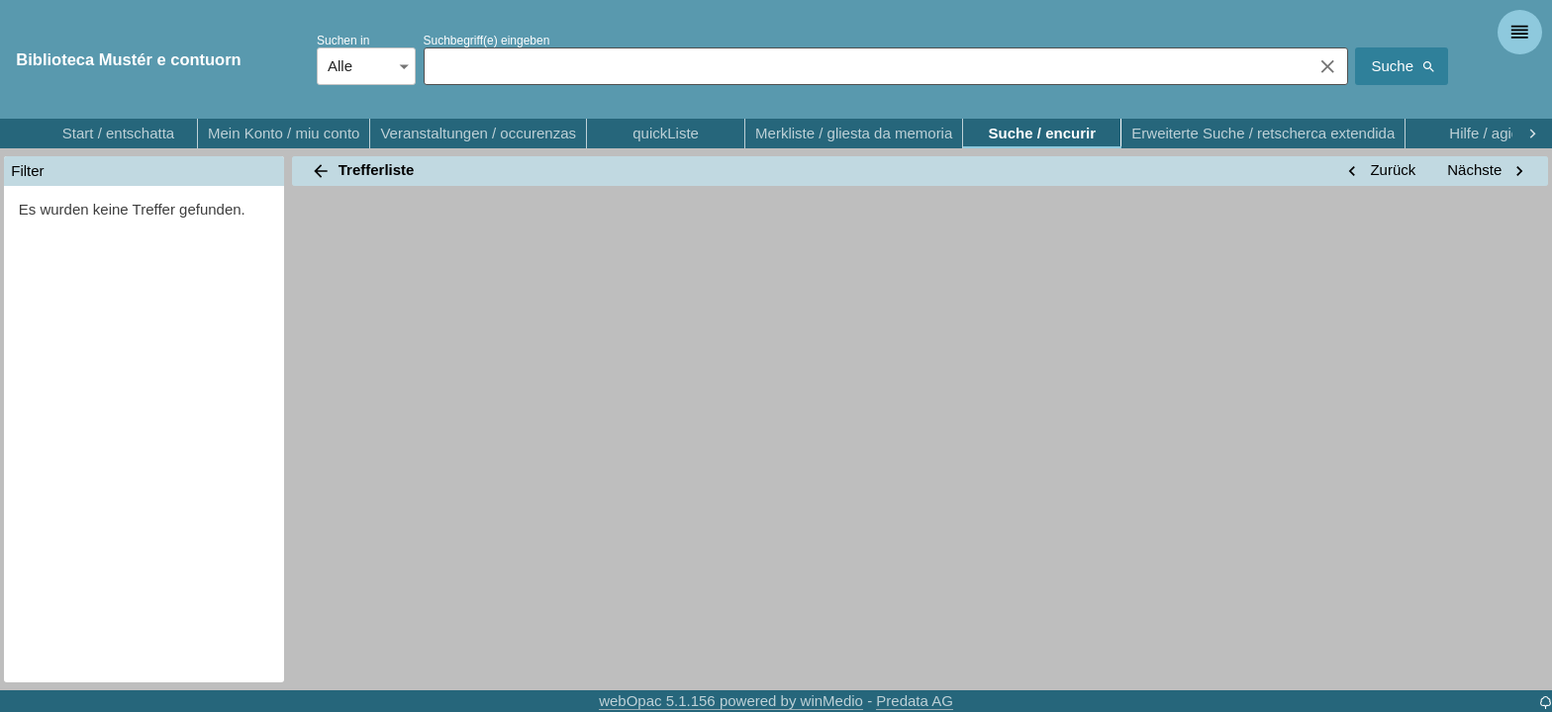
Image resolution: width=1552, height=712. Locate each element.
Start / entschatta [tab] (118, 133)
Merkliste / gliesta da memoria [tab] (853, 133)
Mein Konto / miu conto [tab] (283, 133)
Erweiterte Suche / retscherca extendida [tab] (1263, 133)
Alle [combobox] (340, 65)
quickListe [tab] (665, 133)
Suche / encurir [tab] (1041, 133)
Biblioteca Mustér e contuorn (128, 59)
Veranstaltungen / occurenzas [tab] (478, 133)
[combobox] (863, 66)
